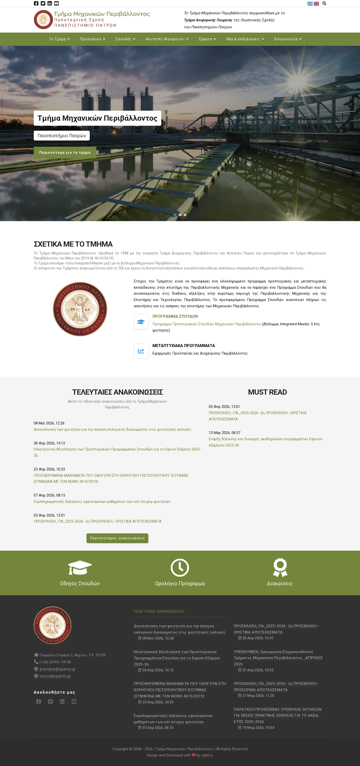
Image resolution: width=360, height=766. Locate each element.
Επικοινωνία (288, 39)
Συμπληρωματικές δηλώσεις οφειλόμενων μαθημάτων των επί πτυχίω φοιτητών (102, 501)
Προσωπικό (93, 39)
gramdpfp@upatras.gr (55, 669)
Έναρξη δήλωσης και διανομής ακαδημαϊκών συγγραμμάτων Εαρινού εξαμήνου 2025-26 (265, 442)
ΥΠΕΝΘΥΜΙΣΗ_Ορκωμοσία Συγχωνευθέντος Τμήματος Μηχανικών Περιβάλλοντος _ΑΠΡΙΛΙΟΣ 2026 (278, 658)
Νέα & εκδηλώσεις (245, 39)
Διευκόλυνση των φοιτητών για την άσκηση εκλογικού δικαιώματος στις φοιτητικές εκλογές (112, 429)
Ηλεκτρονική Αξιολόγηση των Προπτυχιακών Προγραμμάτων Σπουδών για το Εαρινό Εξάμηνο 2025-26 (117, 452)
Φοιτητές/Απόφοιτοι (167, 39)
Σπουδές (126, 39)
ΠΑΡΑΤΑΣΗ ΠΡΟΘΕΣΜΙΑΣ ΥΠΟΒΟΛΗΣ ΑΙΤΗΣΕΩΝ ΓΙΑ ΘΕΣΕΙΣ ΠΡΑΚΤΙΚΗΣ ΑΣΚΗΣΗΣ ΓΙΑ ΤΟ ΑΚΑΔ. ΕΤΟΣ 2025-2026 (278, 715)
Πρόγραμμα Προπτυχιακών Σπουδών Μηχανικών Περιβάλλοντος (206, 324)
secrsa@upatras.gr (52, 676)
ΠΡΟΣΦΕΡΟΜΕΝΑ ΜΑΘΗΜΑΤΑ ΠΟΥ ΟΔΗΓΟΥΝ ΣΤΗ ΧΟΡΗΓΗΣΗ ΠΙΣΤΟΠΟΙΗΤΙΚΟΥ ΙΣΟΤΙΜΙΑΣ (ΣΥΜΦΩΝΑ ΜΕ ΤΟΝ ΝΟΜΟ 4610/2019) (111, 478)
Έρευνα (207, 39)
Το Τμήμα (59, 39)
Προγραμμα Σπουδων (175, 316)
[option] (180, 133)
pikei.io (207, 755)
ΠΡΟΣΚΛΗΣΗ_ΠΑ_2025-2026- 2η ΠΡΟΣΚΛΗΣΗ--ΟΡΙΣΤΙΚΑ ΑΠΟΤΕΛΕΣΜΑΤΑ (98, 521)
